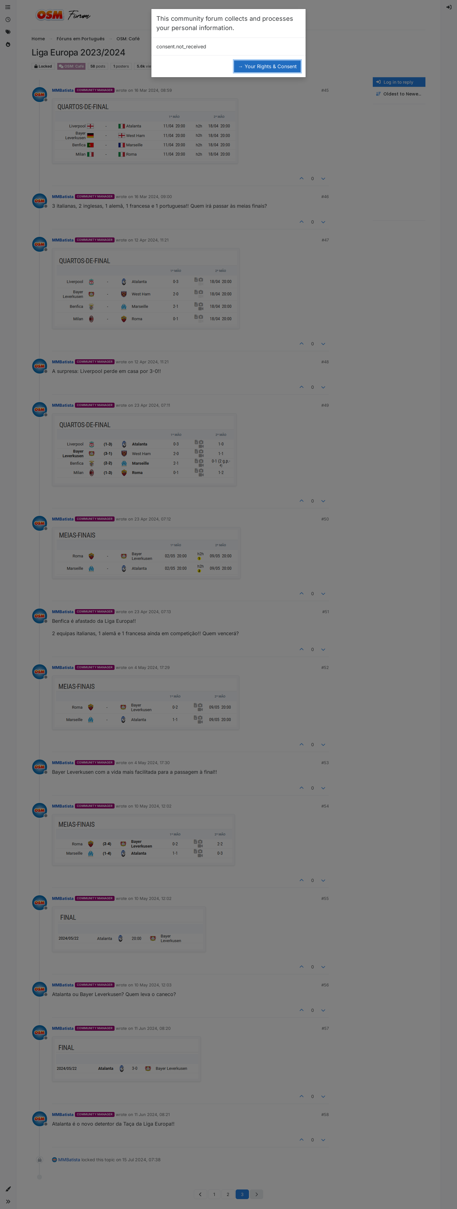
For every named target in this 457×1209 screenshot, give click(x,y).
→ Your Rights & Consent (267, 66)
